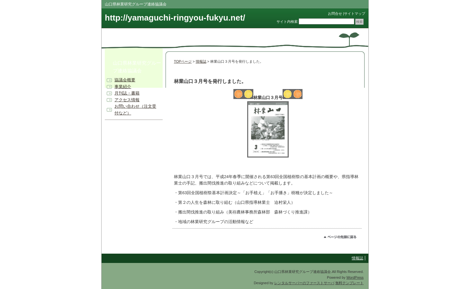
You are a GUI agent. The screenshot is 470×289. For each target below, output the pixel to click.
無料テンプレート (349, 283)
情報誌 (201, 61)
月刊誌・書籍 (127, 93)
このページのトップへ (343, 238)
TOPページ (183, 61)
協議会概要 (124, 79)
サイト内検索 (287, 21)
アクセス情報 (127, 99)
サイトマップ (354, 13)
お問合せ (335, 13)
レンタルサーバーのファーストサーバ (304, 283)
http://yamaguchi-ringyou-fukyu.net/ (175, 17)
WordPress (355, 277)
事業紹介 (122, 86)
